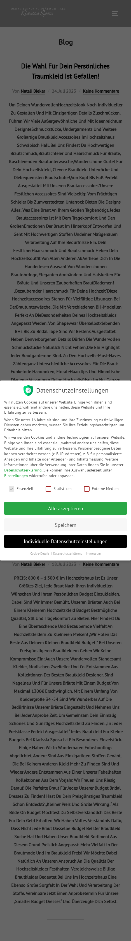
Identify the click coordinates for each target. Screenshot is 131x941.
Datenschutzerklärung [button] (68, 553)
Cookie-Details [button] (40, 553)
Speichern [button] (65, 525)
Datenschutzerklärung (23, 470)
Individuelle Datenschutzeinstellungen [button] (65, 541)
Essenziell (21, 488)
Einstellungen (16, 475)
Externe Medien (101, 488)
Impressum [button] (93, 553)
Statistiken (59, 488)
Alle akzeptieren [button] (65, 508)
